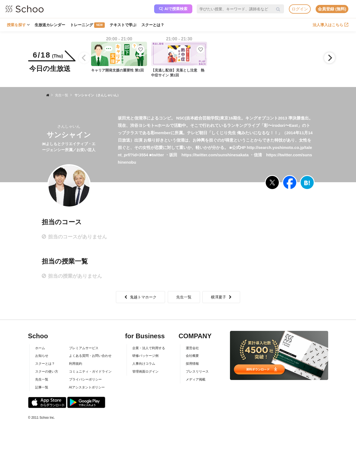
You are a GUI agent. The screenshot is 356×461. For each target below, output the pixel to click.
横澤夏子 (221, 297)
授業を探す (18, 25)
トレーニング (87, 25)
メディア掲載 (195, 379)
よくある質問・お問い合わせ (90, 356)
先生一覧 (184, 297)
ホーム (40, 348)
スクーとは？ (152, 25)
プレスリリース (197, 371)
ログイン (300, 9)
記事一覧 (41, 387)
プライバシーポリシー (85, 379)
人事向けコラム (143, 364)
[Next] (329, 57)
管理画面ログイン (145, 371)
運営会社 (192, 348)
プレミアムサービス (83, 348)
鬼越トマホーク (140, 297)
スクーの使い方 (46, 371)
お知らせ (41, 356)
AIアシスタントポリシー (87, 387)
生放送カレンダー (50, 25)
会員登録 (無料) (332, 9)
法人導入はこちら (330, 25)
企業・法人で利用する (148, 348)
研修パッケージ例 (145, 356)
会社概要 (192, 356)
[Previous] (84, 57)
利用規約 (75, 364)
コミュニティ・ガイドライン (90, 371)
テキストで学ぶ (123, 25)
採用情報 (192, 364)
